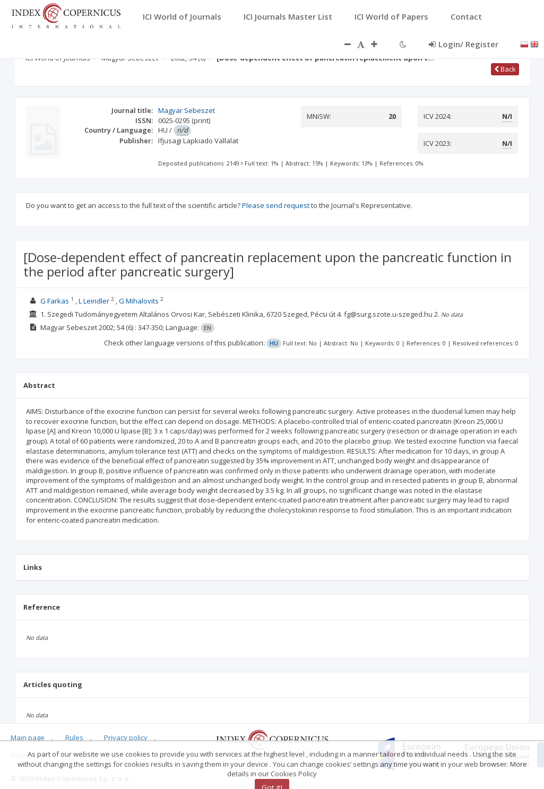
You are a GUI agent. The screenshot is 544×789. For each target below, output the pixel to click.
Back (505, 69)
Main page (28, 737)
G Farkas (54, 301)
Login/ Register (463, 44)
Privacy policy (126, 737)
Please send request (275, 205)
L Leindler (94, 301)
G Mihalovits (139, 301)
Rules (74, 737)
